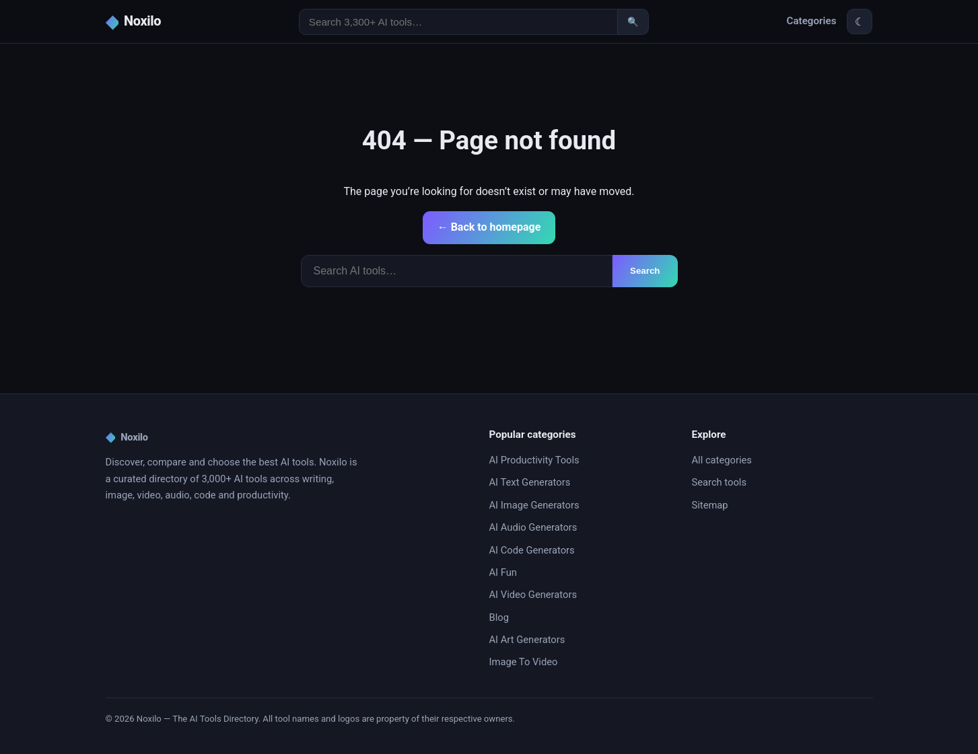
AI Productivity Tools (534, 460)
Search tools (719, 482)
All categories (722, 460)
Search (645, 271)
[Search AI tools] (458, 22)
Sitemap (710, 505)
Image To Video (523, 662)
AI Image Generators (534, 505)
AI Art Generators (527, 640)
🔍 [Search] (633, 22)
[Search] (457, 271)
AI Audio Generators (533, 527)
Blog (499, 617)
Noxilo (127, 437)
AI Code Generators (532, 550)
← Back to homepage (489, 227)
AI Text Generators (530, 482)
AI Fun (503, 572)
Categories (811, 21)
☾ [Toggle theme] (859, 22)
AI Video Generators (533, 595)
